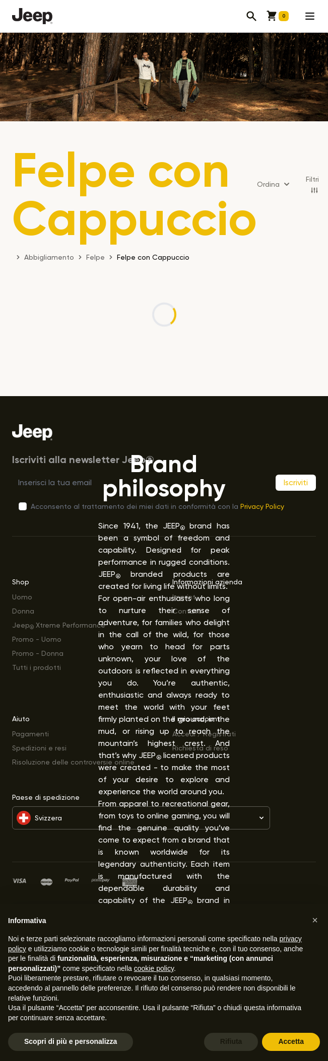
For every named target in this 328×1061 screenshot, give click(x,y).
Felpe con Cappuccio (153, 257)
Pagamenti (30, 733)
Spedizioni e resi (39, 747)
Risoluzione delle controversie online (73, 761)
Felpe (95, 257)
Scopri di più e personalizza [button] (70, 1041)
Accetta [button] (291, 1041)
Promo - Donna (37, 653)
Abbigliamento (49, 257)
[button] (315, 920)
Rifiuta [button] (231, 1041)
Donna (23, 611)
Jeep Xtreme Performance (58, 625)
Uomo (22, 596)
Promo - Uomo (36, 639)
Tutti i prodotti (36, 667)
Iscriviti (296, 482)
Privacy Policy (262, 506)
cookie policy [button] (154, 968)
